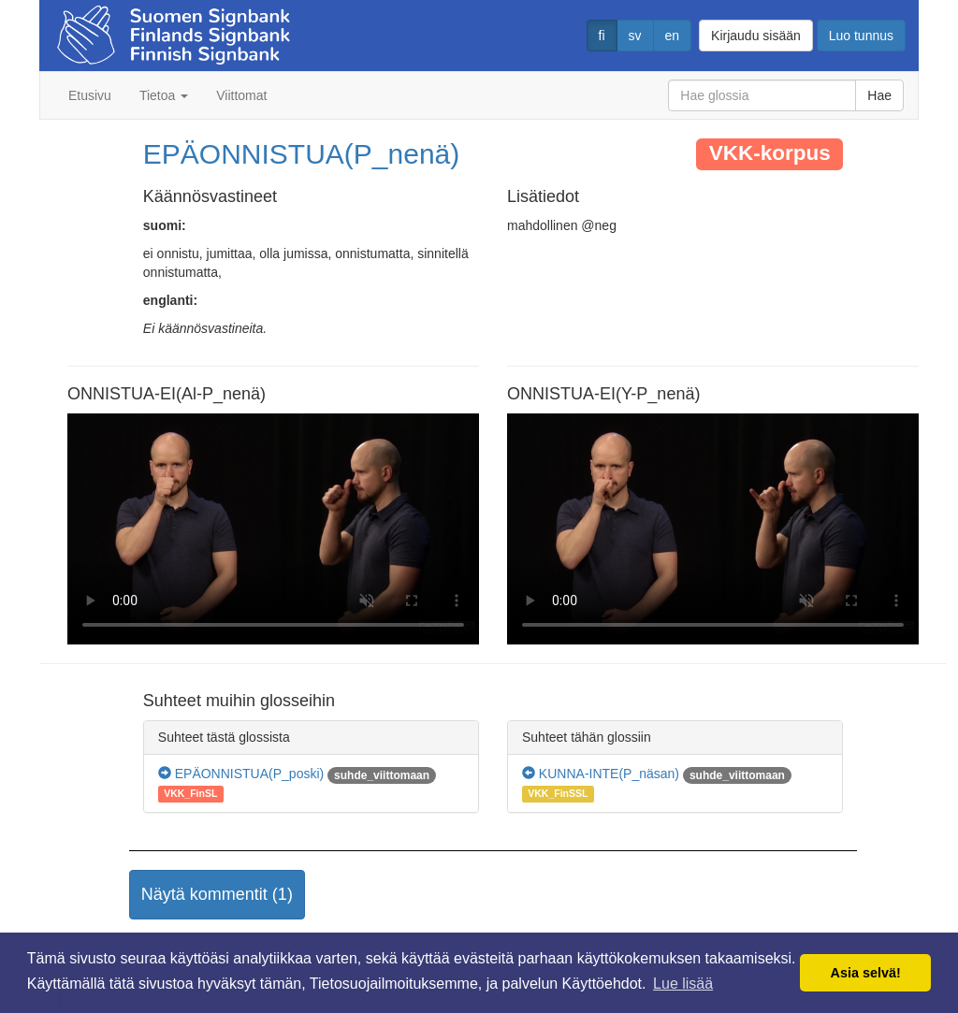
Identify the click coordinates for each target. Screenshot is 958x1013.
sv (635, 35)
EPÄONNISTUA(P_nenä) (301, 153)
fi (602, 35)
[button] (217, 895)
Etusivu (89, 95)
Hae (879, 95)
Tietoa (163, 95)
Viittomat (241, 95)
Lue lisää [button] (683, 983)
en (672, 35)
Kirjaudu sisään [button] (756, 35)
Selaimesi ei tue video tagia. (273, 529)
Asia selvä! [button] (866, 972)
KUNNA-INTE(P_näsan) (600, 773)
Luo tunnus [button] (861, 35)
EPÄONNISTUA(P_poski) (241, 773)
